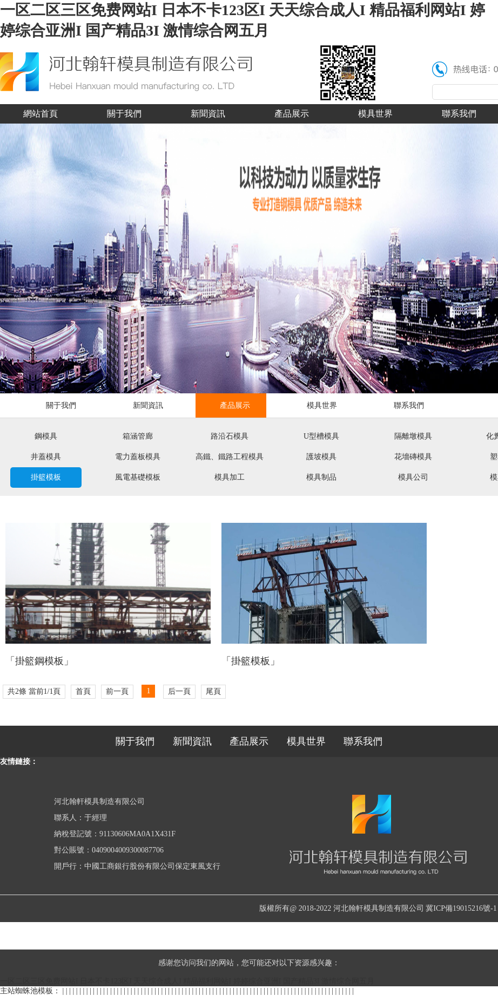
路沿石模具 (229, 436)
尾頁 (213, 691)
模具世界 (375, 113)
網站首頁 (40, 113)
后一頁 (179, 691)
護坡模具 (321, 457)
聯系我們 (409, 405)
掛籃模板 (46, 477)
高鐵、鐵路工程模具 (230, 457)
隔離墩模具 (413, 436)
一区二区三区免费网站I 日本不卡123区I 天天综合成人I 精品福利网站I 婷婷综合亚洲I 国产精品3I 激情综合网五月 (187, 981)
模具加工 (229, 477)
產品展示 (291, 113)
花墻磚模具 (413, 457)
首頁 (83, 691)
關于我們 (124, 113)
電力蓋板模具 (137, 457)
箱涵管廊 (138, 436)
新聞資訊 (208, 113)
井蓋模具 (46, 457)
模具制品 (321, 477)
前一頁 (117, 691)
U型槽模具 (321, 436)
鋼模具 (46, 436)
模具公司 (413, 477)
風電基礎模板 (137, 477)
